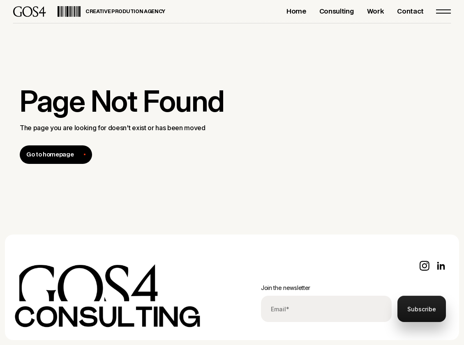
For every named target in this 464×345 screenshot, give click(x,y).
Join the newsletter (285, 287)
